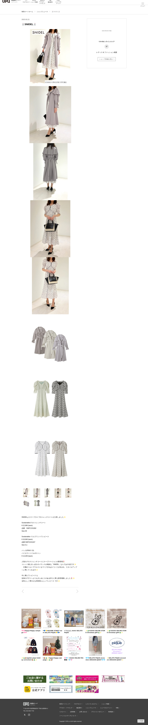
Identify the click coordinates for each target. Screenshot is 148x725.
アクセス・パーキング (42, 6)
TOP (141, 721)
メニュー (142, 6)
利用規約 (110, 711)
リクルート (62, 711)
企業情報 (72, 711)
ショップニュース (42, 11)
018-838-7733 (30, 711)
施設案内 (50, 6)
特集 (117, 708)
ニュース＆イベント (58, 6)
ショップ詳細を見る (106, 59)
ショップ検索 (34, 6)
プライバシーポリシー (97, 711)
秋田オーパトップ (64, 704)
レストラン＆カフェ (91, 704)
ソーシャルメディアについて (67, 715)
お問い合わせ (83, 711)
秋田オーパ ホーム (27, 11)
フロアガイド (26, 6)
